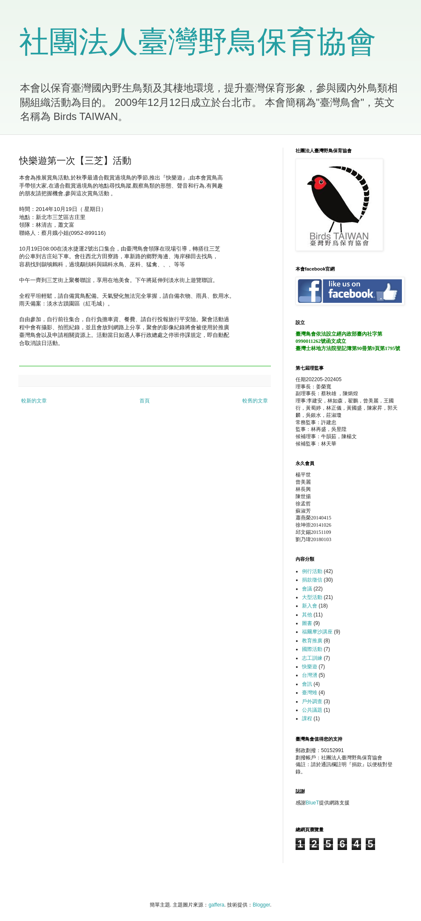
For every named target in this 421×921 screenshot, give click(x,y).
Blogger (261, 905)
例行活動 (312, 571)
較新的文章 (34, 401)
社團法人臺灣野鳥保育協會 (197, 41)
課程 (307, 718)
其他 (307, 615)
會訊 (307, 684)
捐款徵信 (312, 580)
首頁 (144, 401)
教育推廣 (312, 641)
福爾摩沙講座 (317, 632)
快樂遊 (309, 667)
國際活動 (312, 649)
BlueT (312, 803)
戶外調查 (312, 701)
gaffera (216, 905)
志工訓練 (312, 658)
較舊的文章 (255, 401)
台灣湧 (309, 675)
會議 (307, 589)
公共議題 (312, 710)
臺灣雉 (309, 693)
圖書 (307, 623)
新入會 (309, 606)
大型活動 (312, 597)
